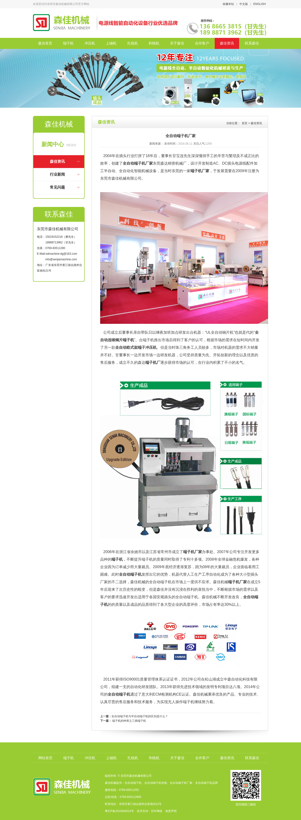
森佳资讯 (227, 43)
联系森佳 (252, 43)
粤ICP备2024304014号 (119, 811)
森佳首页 (45, 43)
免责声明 (171, 811)
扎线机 (132, 43)
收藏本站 (228, 4)
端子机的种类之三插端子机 (129, 720)
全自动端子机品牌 (206, 782)
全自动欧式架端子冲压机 (136, 347)
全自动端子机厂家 (138, 163)
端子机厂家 (199, 171)
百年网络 (156, 811)
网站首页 (45, 758)
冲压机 (89, 43)
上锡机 (111, 43)
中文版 (243, 4)
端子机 (68, 43)
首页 (244, 123)
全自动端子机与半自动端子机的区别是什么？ (139, 716)
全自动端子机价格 (155, 782)
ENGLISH (259, 4)
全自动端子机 (130, 574)
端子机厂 (152, 362)
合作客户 (202, 43)
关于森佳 (177, 43)
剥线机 (154, 43)
